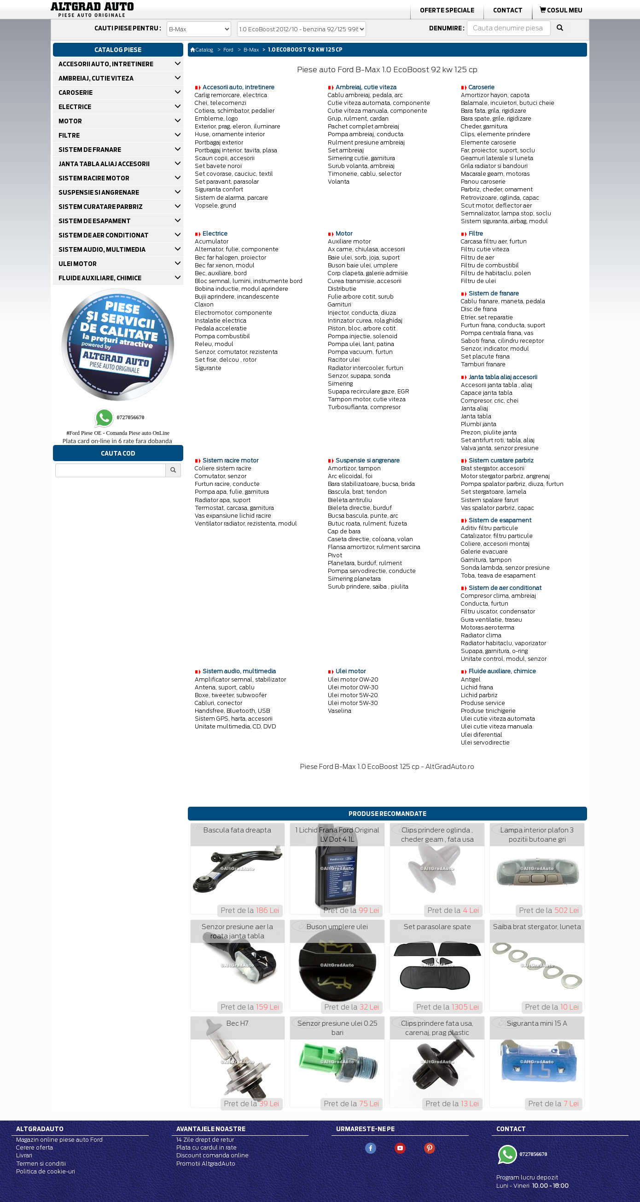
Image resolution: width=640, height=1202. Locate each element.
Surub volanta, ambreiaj (361, 165)
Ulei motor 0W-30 (353, 687)
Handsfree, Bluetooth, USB (232, 710)
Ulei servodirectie (485, 742)
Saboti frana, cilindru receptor (502, 340)
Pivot (335, 555)
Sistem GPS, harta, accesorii (234, 718)
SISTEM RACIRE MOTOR (95, 178)
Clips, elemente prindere (495, 134)
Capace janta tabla (486, 392)
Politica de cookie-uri (45, 1171)
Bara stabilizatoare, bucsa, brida (371, 483)
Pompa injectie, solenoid (362, 336)
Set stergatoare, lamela (493, 491)
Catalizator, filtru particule (497, 535)
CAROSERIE (76, 92)
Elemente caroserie (488, 142)
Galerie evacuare (484, 551)
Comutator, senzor (220, 476)
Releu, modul (214, 344)
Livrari (24, 1155)
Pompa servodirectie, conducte (372, 570)
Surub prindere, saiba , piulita (368, 586)
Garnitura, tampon (486, 559)
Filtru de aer (477, 257)
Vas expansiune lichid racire (233, 515)
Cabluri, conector (218, 702)
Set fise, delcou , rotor (225, 359)
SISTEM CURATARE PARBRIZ (101, 206)
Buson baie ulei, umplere (363, 265)
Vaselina (339, 710)
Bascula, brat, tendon (357, 491)
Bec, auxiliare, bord (221, 273)
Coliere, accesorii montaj (495, 543)
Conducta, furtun (484, 603)
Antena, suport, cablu (225, 687)
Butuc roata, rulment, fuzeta (367, 523)
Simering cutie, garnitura (361, 158)
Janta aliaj (474, 408)
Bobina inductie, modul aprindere (241, 288)
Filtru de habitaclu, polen (496, 273)
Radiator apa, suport (222, 500)
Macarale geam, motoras (495, 173)
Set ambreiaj (346, 150)
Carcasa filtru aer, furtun (494, 241)
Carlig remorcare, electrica (231, 95)
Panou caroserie (483, 181)
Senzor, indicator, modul (495, 348)
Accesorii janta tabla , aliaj (496, 384)
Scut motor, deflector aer (496, 205)
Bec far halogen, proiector (230, 257)
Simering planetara (354, 578)
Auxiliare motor (349, 241)
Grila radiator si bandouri (494, 165)
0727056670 (532, 1154)
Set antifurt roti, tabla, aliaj (498, 440)
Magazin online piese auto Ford (59, 1139)
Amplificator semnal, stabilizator (240, 679)
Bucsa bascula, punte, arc (363, 515)
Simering (340, 383)
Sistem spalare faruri (489, 500)
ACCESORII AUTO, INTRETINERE (107, 64)
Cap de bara (344, 531)
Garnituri (339, 304)
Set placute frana (485, 356)
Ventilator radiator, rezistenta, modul (246, 523)
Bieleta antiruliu (350, 500)
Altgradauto (40, 1129)
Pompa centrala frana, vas (497, 332)
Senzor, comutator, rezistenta (236, 351)
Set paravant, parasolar (227, 181)
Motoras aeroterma (487, 627)
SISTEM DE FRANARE (90, 149)
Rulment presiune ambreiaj (366, 142)
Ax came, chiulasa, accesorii (366, 249)
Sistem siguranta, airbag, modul (504, 221)
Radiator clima (481, 635)
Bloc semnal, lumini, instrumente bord (249, 280)
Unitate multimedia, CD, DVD (235, 726)
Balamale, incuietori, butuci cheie (507, 102)
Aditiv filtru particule (489, 528)
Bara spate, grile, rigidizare (496, 118)
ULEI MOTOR (78, 263)
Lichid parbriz (479, 695)
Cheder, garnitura (484, 126)
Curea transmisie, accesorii (364, 280)
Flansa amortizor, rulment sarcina (374, 546)
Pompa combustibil (222, 336)
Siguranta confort (219, 189)
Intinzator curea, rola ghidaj (365, 320)
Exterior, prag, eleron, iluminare (237, 126)
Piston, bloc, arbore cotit (362, 328)
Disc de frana (479, 309)
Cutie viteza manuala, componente (377, 110)
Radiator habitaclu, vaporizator (503, 643)
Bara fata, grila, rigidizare (493, 110)
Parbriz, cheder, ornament (497, 189)
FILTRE (70, 135)
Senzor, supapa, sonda (359, 375)
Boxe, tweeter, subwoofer (231, 695)
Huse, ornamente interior (230, 134)
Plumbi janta (478, 424)
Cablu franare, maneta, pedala (503, 301)
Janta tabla (476, 416)
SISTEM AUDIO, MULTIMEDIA (103, 249)
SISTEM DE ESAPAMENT (95, 221)
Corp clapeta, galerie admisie (368, 273)
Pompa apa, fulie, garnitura (232, 491)
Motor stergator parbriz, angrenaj (505, 476)
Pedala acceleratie (221, 328)
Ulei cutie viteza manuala (496, 726)
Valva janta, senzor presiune (500, 448)
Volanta (338, 181)
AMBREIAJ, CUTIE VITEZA (97, 78)
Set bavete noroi (218, 165)
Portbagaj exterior (219, 142)
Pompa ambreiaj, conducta (365, 134)
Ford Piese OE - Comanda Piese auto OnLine (117, 433)
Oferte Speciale (447, 10)
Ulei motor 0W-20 (353, 679)
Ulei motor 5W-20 (353, 695)
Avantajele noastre (210, 1129)
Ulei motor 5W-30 (353, 702)
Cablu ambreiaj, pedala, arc (365, 95)
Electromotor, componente (233, 312)
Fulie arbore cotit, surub (361, 296)
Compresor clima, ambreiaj (498, 595)
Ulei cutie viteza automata (498, 718)
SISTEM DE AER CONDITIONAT (104, 235)
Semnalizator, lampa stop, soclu (506, 213)
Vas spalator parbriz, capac (497, 507)
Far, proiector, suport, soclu (498, 150)
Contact (508, 10)
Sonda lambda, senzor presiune (505, 567)
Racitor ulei (344, 359)
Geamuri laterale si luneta (497, 158)
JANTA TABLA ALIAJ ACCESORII (105, 164)
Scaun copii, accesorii (225, 158)
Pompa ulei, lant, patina (361, 344)
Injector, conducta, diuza (362, 312)
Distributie (342, 288)
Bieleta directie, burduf (360, 507)
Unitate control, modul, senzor (504, 658)
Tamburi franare (483, 364)
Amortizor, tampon (354, 468)
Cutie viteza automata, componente (379, 102)
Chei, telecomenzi (220, 102)
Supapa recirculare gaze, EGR (368, 391)
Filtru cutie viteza (485, 249)
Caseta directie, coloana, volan (370, 539)
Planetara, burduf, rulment (365, 563)
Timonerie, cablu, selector (364, 173)
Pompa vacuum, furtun (360, 351)
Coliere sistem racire (223, 468)
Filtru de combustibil (490, 265)
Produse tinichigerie (488, 710)
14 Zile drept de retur (205, 1139)
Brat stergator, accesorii (492, 468)
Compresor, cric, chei (489, 400)
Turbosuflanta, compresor (364, 407)
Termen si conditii (41, 1163)
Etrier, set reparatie (487, 317)
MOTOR (71, 121)
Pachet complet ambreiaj (363, 126)
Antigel (471, 679)
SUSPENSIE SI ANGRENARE (99, 192)
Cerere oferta (34, 1147)
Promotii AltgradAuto (205, 1163)
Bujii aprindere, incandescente (237, 296)
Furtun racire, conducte (227, 483)
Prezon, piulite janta (489, 432)
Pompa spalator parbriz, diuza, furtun (512, 483)
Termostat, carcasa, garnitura (234, 507)
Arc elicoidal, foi (350, 476)
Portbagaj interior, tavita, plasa (236, 150)
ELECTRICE (75, 106)
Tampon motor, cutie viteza (367, 399)
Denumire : (447, 28)
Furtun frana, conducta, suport (503, 325)
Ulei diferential (481, 734)
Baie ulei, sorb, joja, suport (364, 257)
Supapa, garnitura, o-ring (494, 650)
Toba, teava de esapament (498, 575)
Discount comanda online (212, 1155)
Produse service (483, 702)
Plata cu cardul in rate (206, 1147)
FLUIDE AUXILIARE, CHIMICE (101, 278)
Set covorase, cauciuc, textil (234, 173)
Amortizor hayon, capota (495, 95)
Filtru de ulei (478, 280)
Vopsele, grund (215, 205)
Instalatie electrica (220, 320)
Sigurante (208, 367)
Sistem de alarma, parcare (231, 197)
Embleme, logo (216, 118)
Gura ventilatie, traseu (491, 619)
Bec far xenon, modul (225, 265)
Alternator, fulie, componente (237, 249)
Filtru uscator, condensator (498, 611)
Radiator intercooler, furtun (365, 367)
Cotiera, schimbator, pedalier (234, 110)
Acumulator (211, 241)
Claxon (204, 304)
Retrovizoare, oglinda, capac (500, 197)
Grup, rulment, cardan (358, 118)
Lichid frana (477, 687)
